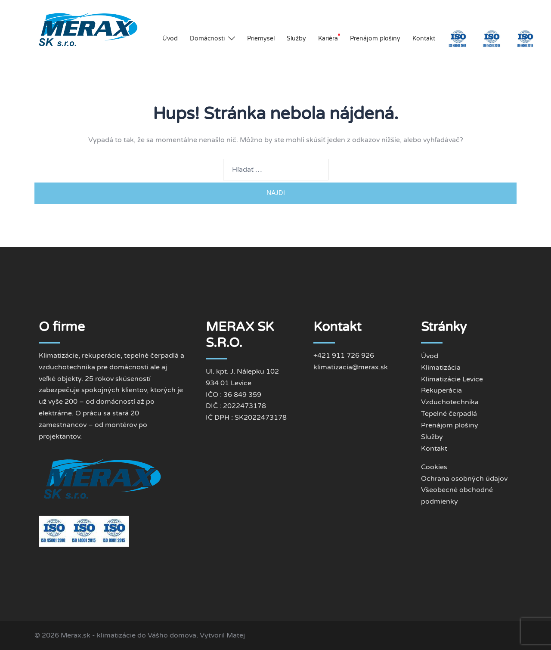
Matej (235, 635)
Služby (296, 38)
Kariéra (328, 38)
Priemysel (261, 38)
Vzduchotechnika (450, 402)
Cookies (434, 467)
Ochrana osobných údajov (464, 478)
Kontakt (423, 38)
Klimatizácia (441, 367)
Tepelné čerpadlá (449, 413)
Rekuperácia (441, 390)
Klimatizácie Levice (452, 379)
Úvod (170, 38)
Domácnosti (207, 38)
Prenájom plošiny (375, 38)
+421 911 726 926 (343, 355)
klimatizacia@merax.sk (350, 367)
